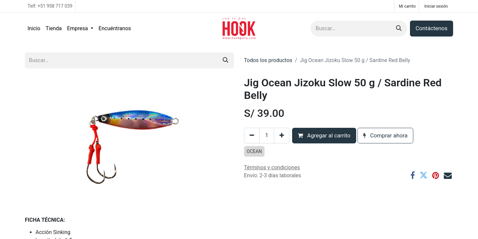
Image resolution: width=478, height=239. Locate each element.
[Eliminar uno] (252, 136)
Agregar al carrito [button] (324, 135)
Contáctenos (431, 28)
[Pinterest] (435, 175)
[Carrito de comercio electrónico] (406, 6)
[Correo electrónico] (448, 175)
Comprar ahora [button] (385, 135)
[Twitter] (424, 175)
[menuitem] (34, 28)
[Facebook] (412, 175)
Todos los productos (268, 60)
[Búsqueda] (398, 29)
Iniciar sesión (436, 6)
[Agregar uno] (281, 136)
